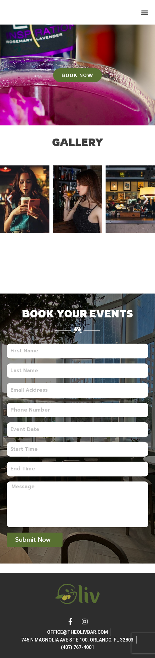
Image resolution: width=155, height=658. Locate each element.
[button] (144, 17)
